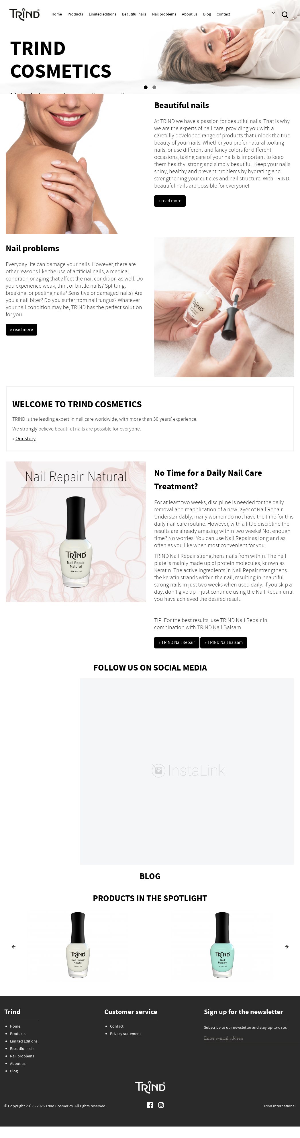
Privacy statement (125, 1031)
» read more (171, 202)
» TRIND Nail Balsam (232, 643)
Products (75, 14)
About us (189, 14)
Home (57, 14)
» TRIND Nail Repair (179, 643)
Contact (223, 14)
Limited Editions (24, 1039)
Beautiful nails (134, 14)
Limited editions (102, 14)
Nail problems (164, 14)
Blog (207, 14)
